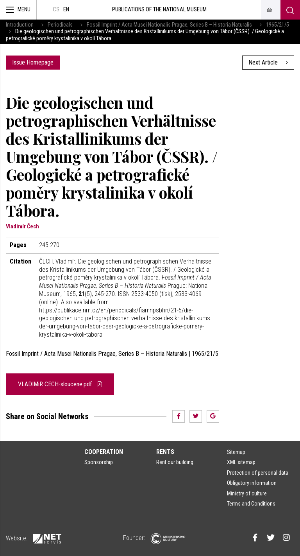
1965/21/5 (277, 25)
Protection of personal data (257, 473)
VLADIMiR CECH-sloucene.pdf (60, 384)
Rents (165, 452)
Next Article (268, 62)
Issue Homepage (33, 62)
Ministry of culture (247, 493)
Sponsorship (98, 462)
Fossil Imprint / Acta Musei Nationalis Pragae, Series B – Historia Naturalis (169, 25)
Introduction (20, 25)
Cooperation (103, 452)
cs (56, 9)
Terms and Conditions (251, 503)
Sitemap (236, 452)
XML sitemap (241, 462)
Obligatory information (252, 483)
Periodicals (60, 25)
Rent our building (174, 462)
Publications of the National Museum (159, 9)
